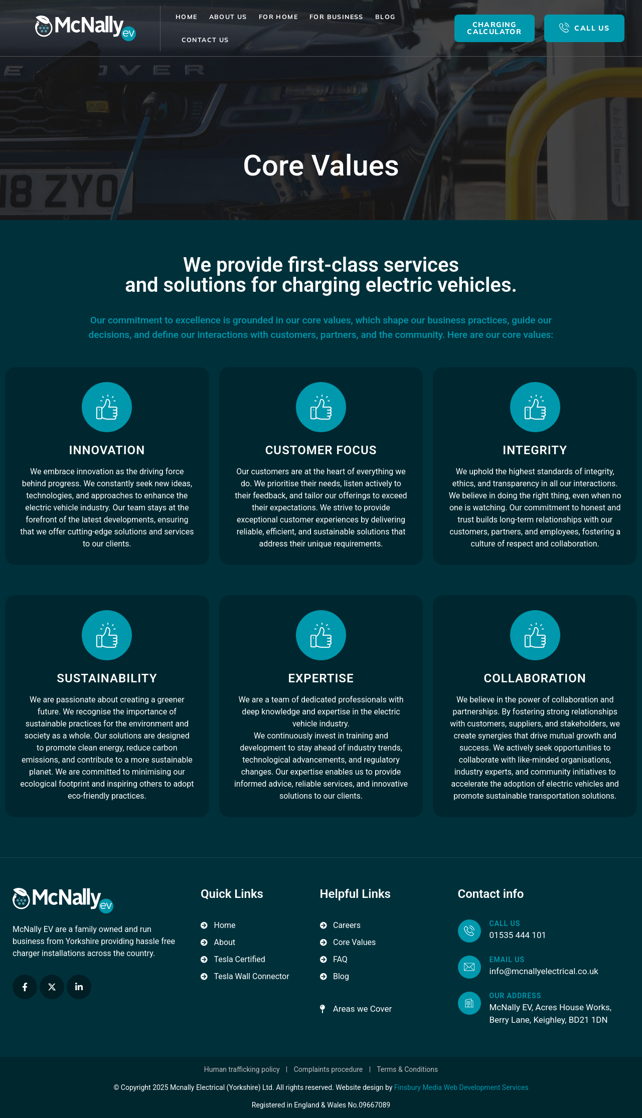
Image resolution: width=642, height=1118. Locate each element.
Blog (385, 17)
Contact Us (205, 40)
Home (187, 17)
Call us (505, 923)
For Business (336, 17)
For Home (278, 17)
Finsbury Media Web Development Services (461, 1087)
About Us (228, 17)
